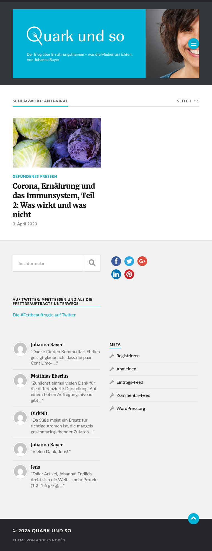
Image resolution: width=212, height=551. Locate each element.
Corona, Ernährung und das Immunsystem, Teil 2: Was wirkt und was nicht (54, 200)
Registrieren (128, 355)
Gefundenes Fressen (35, 176)
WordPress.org (130, 408)
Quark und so (52, 530)
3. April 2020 (25, 223)
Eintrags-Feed (129, 382)
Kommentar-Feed (133, 395)
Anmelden (126, 368)
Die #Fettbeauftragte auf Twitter (44, 314)
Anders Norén (50, 540)
